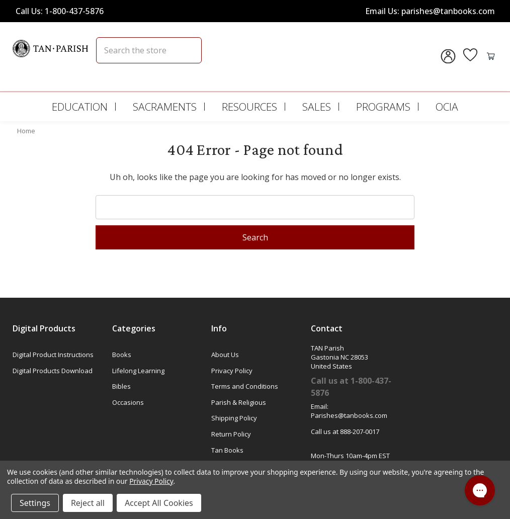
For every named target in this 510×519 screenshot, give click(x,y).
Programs (383, 107)
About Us (225, 354)
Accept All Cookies (159, 502)
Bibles (121, 386)
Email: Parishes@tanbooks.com (349, 411)
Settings (35, 502)
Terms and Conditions (244, 386)
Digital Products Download (53, 370)
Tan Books (227, 450)
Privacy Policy (231, 370)
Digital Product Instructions (53, 354)
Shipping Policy (234, 417)
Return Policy (231, 434)
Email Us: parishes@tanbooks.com (430, 11)
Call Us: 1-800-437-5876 (60, 11)
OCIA (447, 107)
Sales (316, 107)
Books (121, 354)
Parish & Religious (238, 402)
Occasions (128, 402)
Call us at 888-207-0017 (345, 431)
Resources (249, 107)
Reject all (88, 502)
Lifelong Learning (138, 370)
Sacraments (165, 107)
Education (80, 107)
